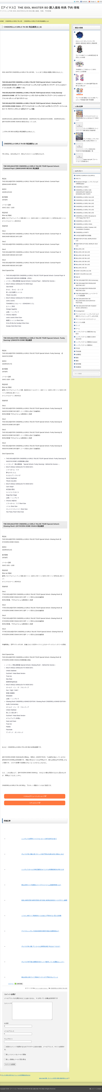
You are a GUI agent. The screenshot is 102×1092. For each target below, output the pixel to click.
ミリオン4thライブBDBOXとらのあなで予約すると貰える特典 (41, 915)
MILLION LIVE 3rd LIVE (83, 252)
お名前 (6, 1023)
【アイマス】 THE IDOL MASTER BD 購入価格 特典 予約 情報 (39, 7)
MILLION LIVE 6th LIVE (83, 261)
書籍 (77, 361)
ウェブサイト (8, 1039)
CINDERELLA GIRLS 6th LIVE (85, 206)
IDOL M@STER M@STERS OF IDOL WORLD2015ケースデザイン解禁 (44, 900)
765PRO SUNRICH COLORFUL (85, 175)
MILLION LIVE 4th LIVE (83, 255)
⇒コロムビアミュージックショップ (34, 797)
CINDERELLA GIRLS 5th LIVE (85, 203)
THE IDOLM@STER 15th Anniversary (87, 280)
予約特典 (78, 351)
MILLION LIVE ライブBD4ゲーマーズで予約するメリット (39, 977)
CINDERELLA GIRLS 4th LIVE (85, 200)
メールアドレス (9, 1031)
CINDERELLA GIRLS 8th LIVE (85, 213)
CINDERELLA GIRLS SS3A (84, 224)
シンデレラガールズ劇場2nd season (86, 342)
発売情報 (78, 364)
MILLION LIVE (80, 249)
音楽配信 (78, 367)
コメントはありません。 (41, 988)
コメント (8, 1003)
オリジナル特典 (80, 322)
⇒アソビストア (34, 803)
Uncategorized (80, 311)
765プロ (78, 178)
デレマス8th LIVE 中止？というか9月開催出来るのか (15, 1075)
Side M (78, 277)
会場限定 (78, 354)
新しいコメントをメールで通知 (16, 1054)
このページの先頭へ (96, 1089)
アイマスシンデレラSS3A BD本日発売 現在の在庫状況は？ (40, 931)
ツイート (11, 983)
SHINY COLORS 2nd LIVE (84, 274)
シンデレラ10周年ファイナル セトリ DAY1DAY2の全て (39, 839)
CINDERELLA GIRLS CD (83, 221)
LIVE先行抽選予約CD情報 (83, 235)
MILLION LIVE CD (81, 267)
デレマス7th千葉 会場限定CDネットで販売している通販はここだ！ (42, 962)
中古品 (78, 348)
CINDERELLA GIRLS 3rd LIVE (85, 197)
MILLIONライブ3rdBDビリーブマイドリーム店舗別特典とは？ (41, 885)
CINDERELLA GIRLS (82, 187)
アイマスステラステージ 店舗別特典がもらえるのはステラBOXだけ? (87, 118)
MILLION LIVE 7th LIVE (83, 264)
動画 (77, 357)
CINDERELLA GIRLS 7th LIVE (58, 988)
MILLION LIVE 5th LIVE (83, 258)
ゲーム (78, 328)
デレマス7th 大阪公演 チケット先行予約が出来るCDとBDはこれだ (42, 854)
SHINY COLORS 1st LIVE (83, 271)
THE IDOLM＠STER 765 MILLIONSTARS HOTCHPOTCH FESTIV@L (85, 300)
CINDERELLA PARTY (82, 232)
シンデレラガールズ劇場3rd (84, 345)
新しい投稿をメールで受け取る (16, 1059)
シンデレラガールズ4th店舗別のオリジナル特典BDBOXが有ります (42, 869)
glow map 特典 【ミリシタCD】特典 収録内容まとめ (53, 1078)
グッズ (78, 325)
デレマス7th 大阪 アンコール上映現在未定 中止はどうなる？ (40, 946)
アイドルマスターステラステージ (86, 319)
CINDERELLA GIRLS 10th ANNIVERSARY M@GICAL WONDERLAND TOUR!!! (84, 192)
